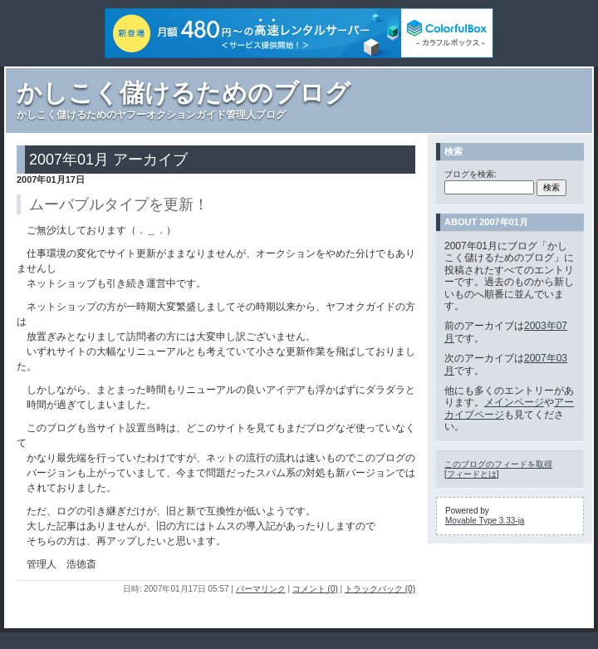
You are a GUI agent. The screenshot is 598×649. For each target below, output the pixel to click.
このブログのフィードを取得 (498, 464)
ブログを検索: (470, 174)
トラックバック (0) (380, 588)
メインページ (514, 402)
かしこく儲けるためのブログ (183, 92)
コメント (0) (315, 588)
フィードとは (472, 474)
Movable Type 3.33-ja (484, 520)
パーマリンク (261, 588)
